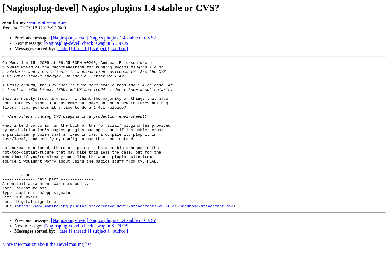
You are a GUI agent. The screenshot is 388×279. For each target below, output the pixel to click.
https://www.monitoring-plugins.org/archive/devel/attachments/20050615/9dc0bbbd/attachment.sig (124, 235)
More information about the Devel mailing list (46, 273)
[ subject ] (99, 48)
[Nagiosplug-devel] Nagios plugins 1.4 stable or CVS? (103, 37)
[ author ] (119, 48)
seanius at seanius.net (47, 22)
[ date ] (63, 48)
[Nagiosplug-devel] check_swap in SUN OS (86, 43)
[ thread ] (80, 48)
